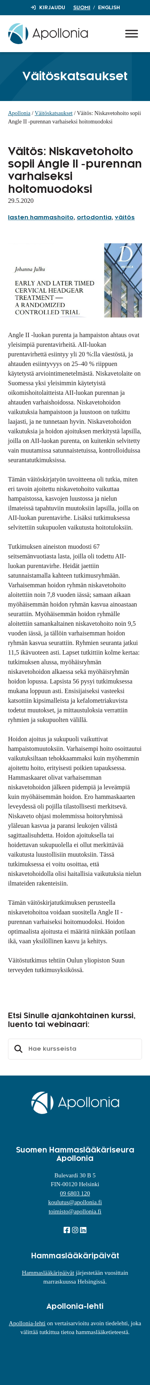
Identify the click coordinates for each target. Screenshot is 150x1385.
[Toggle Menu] (131, 33)
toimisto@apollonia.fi (75, 1211)
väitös (125, 217)
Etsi (17, 1049)
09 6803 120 (75, 1193)
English (109, 7)
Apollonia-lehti (27, 1323)
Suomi (81, 7)
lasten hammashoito (41, 217)
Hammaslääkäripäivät (48, 1273)
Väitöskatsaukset (54, 113)
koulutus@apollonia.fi (75, 1202)
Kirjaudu (52, 7)
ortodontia (94, 217)
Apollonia (19, 113)
